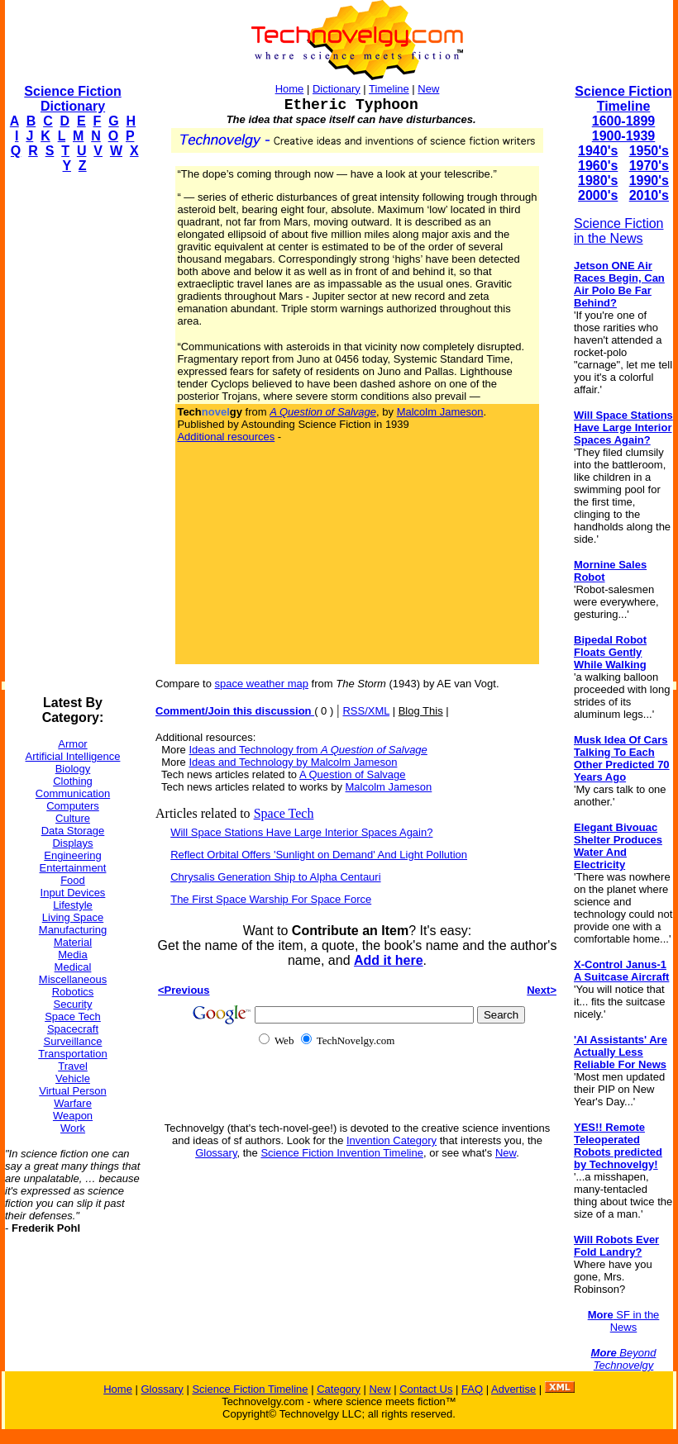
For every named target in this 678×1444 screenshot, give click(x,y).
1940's (598, 151)
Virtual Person (72, 1091)
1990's (649, 180)
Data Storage (73, 830)
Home (289, 89)
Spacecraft (72, 1029)
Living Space (72, 917)
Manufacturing (73, 930)
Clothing (73, 781)
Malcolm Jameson (440, 412)
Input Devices (73, 892)
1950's (649, 151)
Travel (73, 1066)
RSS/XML (365, 711)
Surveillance (73, 1041)
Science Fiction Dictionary (72, 98)
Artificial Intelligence (73, 756)
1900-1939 (624, 136)
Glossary (215, 1153)
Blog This (421, 711)
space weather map (261, 683)
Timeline (389, 89)
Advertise (513, 1389)
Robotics (73, 992)
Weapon (73, 1115)
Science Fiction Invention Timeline (341, 1153)
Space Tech (73, 1016)
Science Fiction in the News (619, 230)
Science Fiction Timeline (623, 98)
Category (338, 1389)
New (428, 89)
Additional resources (226, 436)
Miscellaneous (73, 979)
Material (73, 942)
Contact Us (425, 1389)
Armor (72, 744)
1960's (598, 166)
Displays (72, 843)
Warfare (73, 1103)
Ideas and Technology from (308, 749)
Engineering (72, 855)
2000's (598, 195)
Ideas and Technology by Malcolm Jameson (293, 762)
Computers (72, 806)
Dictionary (336, 89)
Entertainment (73, 868)
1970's (649, 166)
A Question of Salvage (352, 774)
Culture (72, 818)
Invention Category (391, 1140)
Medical (73, 967)
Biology (73, 768)
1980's (598, 180)
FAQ (472, 1389)
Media (72, 954)
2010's (649, 195)
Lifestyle (73, 905)
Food (72, 880)
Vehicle (72, 1078)
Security (73, 1004)
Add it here (388, 960)
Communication (73, 793)
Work (72, 1128)
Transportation (72, 1053)
